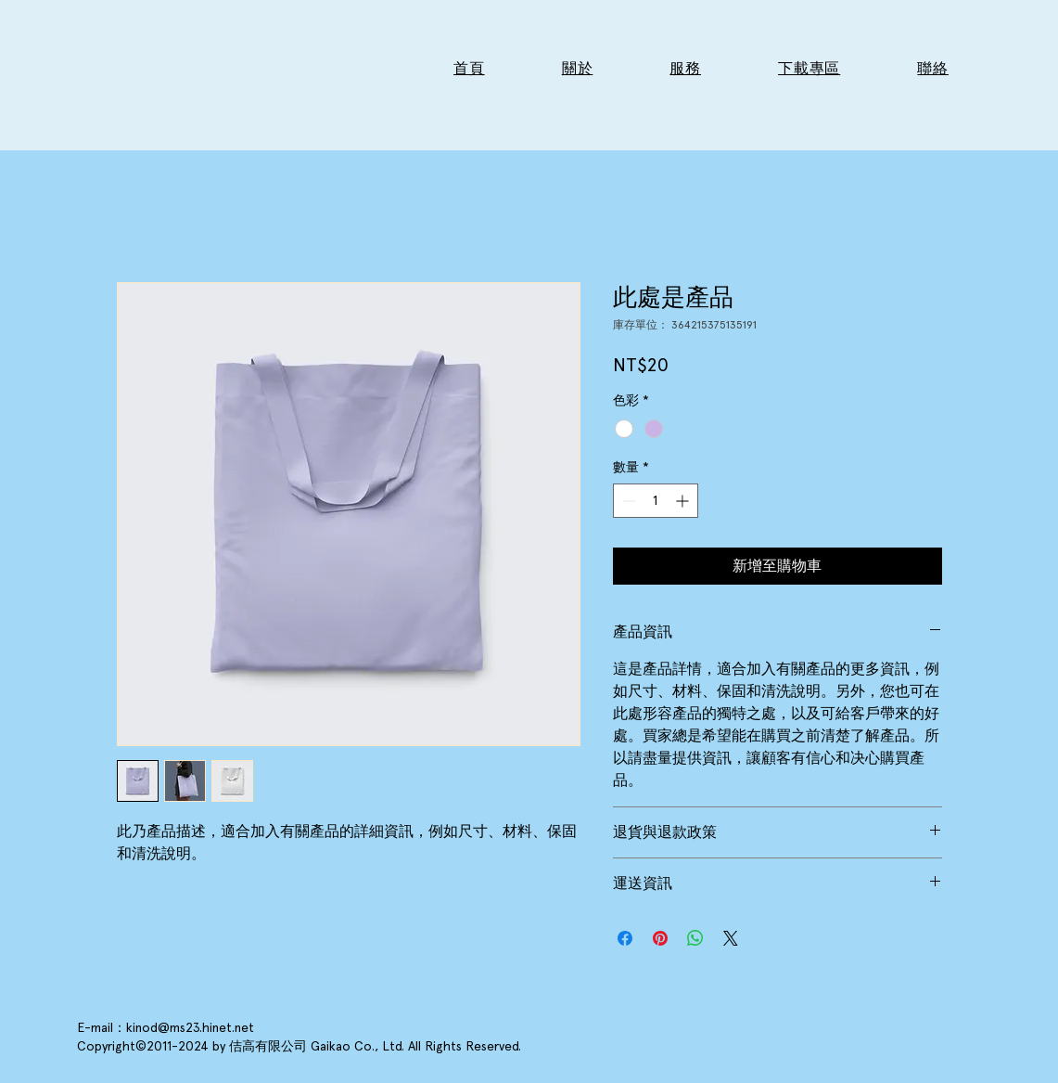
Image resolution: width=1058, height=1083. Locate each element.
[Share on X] (731, 938)
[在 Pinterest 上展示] (660, 938)
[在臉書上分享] (625, 938)
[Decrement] (627, 500)
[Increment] (683, 500)
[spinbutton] (655, 500)
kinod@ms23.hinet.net (190, 1027)
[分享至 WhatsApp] (695, 938)
